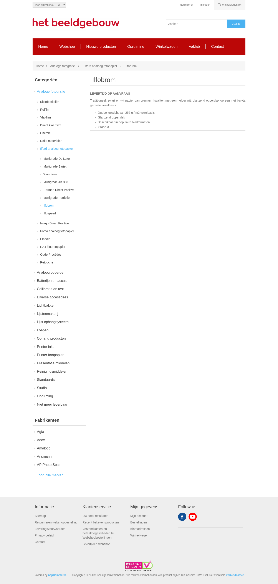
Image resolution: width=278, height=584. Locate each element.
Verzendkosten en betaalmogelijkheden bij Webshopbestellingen (98, 533)
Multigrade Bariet (54, 166)
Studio (42, 388)
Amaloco (43, 448)
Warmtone (50, 174)
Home (40, 66)
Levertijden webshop (96, 544)
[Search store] (196, 24)
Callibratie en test (50, 289)
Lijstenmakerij (47, 314)
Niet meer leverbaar (52, 404)
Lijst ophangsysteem (53, 322)
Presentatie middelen (53, 363)
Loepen (42, 330)
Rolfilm (45, 109)
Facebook (182, 517)
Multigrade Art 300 (55, 182)
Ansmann (44, 456)
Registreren (187, 4)
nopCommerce (57, 575)
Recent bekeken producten (101, 522)
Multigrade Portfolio (56, 197)
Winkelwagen (139, 535)
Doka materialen (51, 141)
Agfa (40, 432)
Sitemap (40, 516)
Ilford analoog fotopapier (56, 148)
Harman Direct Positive (58, 190)
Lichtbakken (46, 305)
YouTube (193, 517)
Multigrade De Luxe (56, 158)
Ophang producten (51, 338)
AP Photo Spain (49, 465)
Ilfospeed (49, 213)
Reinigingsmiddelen (52, 371)
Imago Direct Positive (54, 223)
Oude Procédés (50, 254)
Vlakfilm (45, 117)
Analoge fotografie (51, 91)
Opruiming (45, 396)
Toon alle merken (50, 475)
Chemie (45, 133)
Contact (40, 542)
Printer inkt (45, 347)
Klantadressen (140, 529)
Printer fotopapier (50, 355)
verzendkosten (235, 575)
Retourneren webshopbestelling (56, 522)
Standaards (46, 380)
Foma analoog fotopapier (57, 231)
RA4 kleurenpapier (52, 246)
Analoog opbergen (51, 272)
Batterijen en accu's (52, 281)
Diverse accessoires (52, 297)
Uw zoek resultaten (95, 516)
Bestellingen (138, 522)
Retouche (46, 262)
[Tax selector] (49, 5)
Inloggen (205, 4)
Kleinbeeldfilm (49, 102)
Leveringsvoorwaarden (50, 529)
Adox (41, 440)
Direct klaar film (50, 125)
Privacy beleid (44, 535)
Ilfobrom (49, 205)
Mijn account (138, 516)
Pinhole (45, 239)
